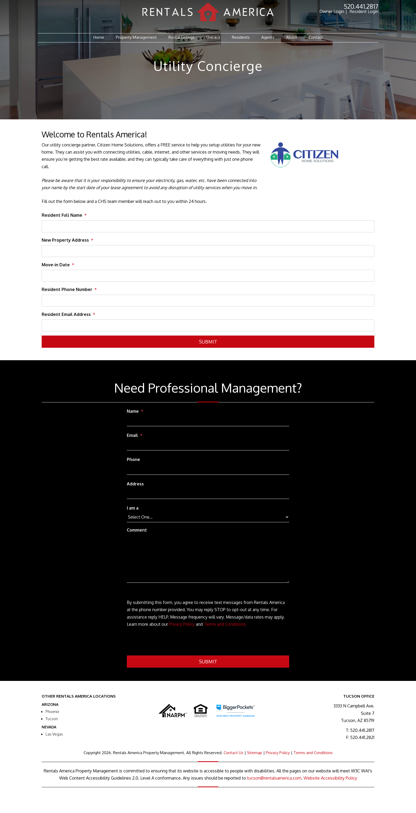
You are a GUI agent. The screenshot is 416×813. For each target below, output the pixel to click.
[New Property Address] (208, 251)
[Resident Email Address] (208, 325)
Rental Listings (181, 37)
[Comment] (208, 559)
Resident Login (364, 11)
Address (135, 483)
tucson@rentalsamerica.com (274, 778)
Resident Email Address (66, 314)
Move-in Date (56, 264)
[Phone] (208, 470)
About (291, 37)
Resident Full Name (62, 215)
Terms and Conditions (225, 624)
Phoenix (52, 711)
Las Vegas (54, 734)
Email (132, 435)
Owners (213, 37)
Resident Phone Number (67, 289)
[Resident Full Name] (208, 226)
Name (133, 411)
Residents (241, 37)
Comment (137, 530)
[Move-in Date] (208, 276)
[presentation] (167, 642)
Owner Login (331, 11)
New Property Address (65, 240)
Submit (208, 342)
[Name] (208, 421)
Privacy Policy (182, 624)
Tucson (52, 718)
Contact (316, 37)
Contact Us (233, 752)
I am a (132, 508)
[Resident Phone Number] (208, 301)
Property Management (136, 37)
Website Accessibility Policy (330, 778)
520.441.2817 (361, 6)
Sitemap (254, 752)
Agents (267, 37)
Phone (133, 459)
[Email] (208, 445)
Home (98, 37)
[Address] (208, 494)
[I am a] (208, 517)
